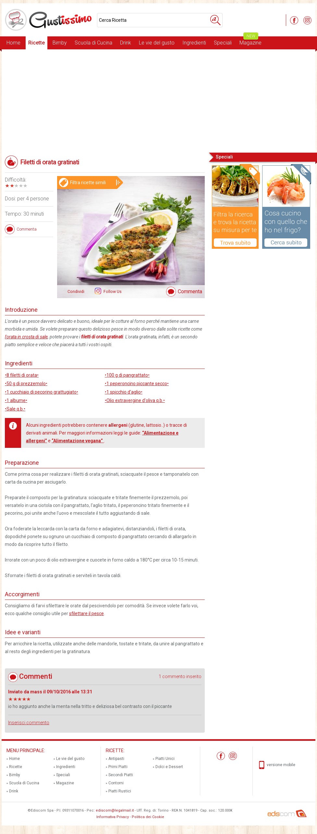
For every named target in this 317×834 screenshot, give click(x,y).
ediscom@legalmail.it (115, 810)
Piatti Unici (165, 758)
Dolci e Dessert (169, 766)
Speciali (223, 43)
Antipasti (116, 758)
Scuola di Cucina (93, 43)
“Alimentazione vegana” (78, 440)
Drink (125, 43)
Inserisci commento (28, 722)
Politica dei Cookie (148, 817)
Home (13, 43)
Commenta (190, 291)
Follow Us (112, 291)
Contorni (116, 783)
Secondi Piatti (120, 775)
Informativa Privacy (112, 817)
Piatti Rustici (119, 791)
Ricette (36, 43)
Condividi (75, 291)
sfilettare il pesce (86, 613)
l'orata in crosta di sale (26, 336)
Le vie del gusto (157, 43)
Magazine (250, 41)
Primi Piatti (118, 766)
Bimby (60, 43)
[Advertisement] (158, 100)
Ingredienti (194, 43)
